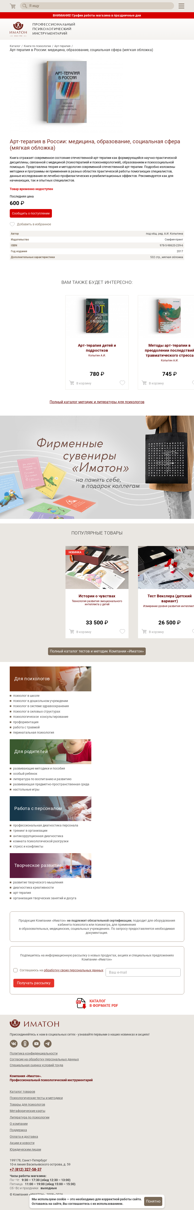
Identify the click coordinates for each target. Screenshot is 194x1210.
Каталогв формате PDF (104, 1003)
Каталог (15, 46)
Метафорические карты (27, 1111)
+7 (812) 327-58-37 (25, 1170)
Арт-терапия (62, 46)
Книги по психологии (37, 46)
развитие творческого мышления (38, 882)
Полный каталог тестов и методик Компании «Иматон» (97, 651)
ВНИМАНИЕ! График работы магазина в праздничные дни (97, 15)
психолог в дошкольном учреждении (40, 701)
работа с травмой (26, 727)
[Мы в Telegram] (48, 1044)
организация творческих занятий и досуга (44, 898)
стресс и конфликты (28, 846)
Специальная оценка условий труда (36, 1065)
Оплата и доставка (24, 1136)
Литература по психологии (29, 1117)
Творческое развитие (38, 865)
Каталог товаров (22, 1091)
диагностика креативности (33, 887)
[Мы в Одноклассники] (25, 1044)
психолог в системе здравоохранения (41, 706)
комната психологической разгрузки (40, 841)
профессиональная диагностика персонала (45, 825)
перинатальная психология (33, 732)
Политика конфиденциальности (34, 1053)
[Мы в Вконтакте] (14, 1044)
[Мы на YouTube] (36, 1044)
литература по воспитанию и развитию (42, 779)
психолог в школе (26, 695)
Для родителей (31, 751)
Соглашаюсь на (61, 970)
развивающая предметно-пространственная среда (51, 784)
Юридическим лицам (25, 1149)
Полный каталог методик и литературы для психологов (97, 402)
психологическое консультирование (40, 716)
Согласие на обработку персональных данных (44, 1059)
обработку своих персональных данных (73, 970)
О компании (19, 1123)
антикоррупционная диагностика (38, 836)
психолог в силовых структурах (36, 711)
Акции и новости (22, 1143)
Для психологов (32, 678)
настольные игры (26, 789)
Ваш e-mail (118, 972)
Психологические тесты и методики (36, 1098)
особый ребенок (25, 773)
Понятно (153, 1201)
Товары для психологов (27, 1104)
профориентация (26, 722)
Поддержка (18, 1130)
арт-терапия (22, 893)
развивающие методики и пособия (39, 768)
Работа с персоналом (38, 808)
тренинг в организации (30, 830)
